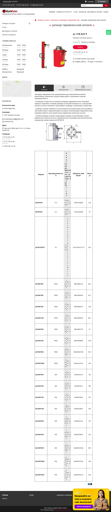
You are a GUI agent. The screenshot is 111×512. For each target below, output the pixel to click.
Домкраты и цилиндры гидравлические (65, 20)
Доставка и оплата (94, 12)
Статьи (105, 12)
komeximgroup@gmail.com (13, 119)
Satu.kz (65, 508)
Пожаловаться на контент (63, 510)
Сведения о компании (64, 495)
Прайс (31, 495)
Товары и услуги (63, 12)
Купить (80, 47)
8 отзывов (91, 1)
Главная (52, 12)
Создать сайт (7, 1)
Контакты (82, 12)
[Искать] (106, 5)
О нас (75, 12)
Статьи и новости (9, 35)
